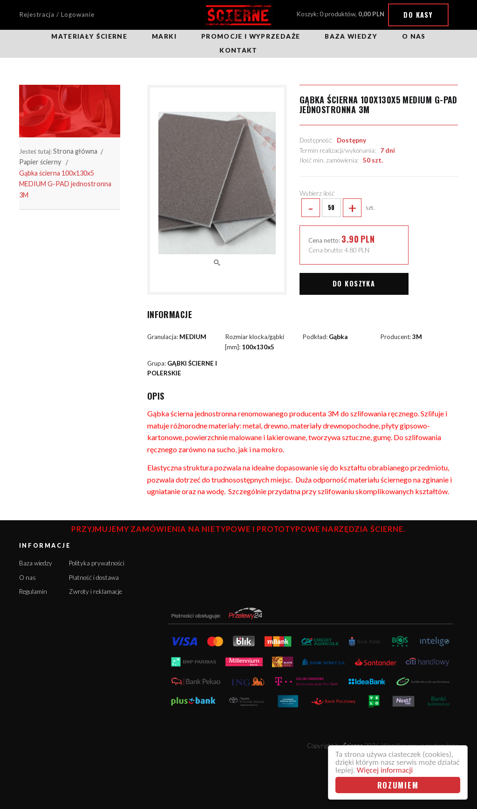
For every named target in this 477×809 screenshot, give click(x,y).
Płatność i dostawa (94, 577)
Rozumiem (398, 785)
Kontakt (238, 50)
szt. (337, 207)
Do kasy (418, 15)
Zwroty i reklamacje (95, 591)
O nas (414, 36)
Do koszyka (354, 283)
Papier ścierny (40, 162)
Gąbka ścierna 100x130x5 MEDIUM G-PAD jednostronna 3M (65, 184)
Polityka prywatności (96, 563)
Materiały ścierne (89, 36)
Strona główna (75, 151)
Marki (164, 36)
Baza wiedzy (351, 36)
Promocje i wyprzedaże (250, 36)
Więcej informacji (385, 770)
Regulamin (33, 591)
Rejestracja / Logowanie (57, 14)
